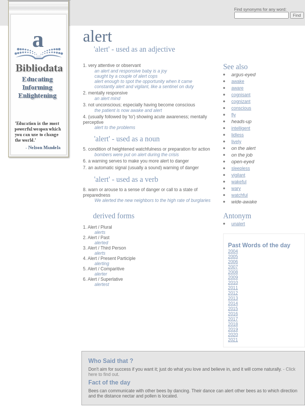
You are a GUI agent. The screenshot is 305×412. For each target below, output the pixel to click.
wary (236, 188)
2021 (233, 339)
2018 (233, 324)
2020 (233, 334)
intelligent (240, 128)
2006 (233, 261)
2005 (233, 256)
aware (237, 88)
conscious (241, 108)
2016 (233, 313)
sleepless (240, 168)
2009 (233, 277)
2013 (233, 298)
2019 (233, 329)
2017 (233, 319)
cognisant (240, 94)
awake (237, 81)
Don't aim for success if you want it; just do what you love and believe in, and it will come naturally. (185, 369)
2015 (233, 308)
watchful (239, 195)
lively (236, 141)
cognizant (240, 101)
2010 (233, 282)
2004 (233, 251)
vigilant (238, 175)
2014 (233, 303)
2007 (233, 267)
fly (233, 115)
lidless (237, 135)
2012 (233, 293)
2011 (233, 287)
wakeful (239, 181)
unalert (238, 223)
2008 (233, 272)
